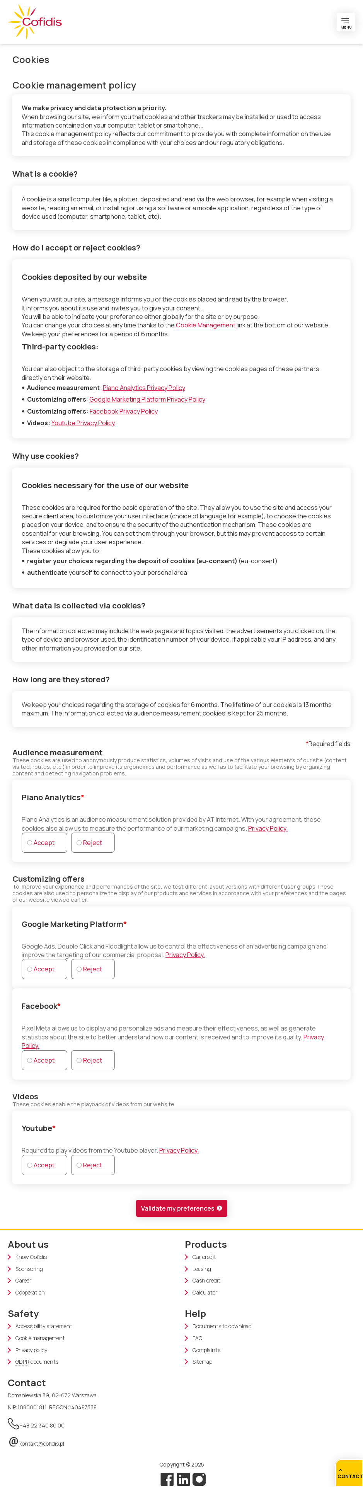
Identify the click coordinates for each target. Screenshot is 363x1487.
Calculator (205, 1292)
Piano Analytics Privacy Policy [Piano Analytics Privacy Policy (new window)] (144, 387)
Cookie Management (205, 325)
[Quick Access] (349, 1473)
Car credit (204, 1257)
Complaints (206, 1350)
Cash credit (206, 1280)
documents (36, 1362)
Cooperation (30, 1292)
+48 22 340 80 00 (36, 1422)
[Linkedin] (183, 1479)
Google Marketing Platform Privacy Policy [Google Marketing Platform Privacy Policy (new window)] (147, 399)
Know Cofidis (31, 1257)
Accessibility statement (43, 1326)
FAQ (197, 1338)
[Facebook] (167, 1479)
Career (23, 1280)
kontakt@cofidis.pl (36, 1440)
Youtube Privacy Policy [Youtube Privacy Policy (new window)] (83, 423)
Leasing (202, 1269)
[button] (181, 1208)
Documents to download (222, 1326)
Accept (44, 842)
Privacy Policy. (268, 828)
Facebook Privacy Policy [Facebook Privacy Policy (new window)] (124, 411)
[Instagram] (198, 1479)
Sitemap (202, 1361)
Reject (92, 842)
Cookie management (40, 1338)
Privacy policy (31, 1350)
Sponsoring (29, 1269)
